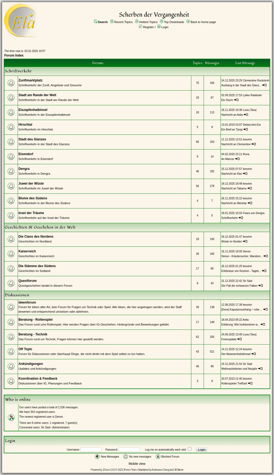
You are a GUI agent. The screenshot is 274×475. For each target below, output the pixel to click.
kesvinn (247, 139)
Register (148, 27)
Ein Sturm (227, 100)
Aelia (246, 319)
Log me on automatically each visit (165, 449)
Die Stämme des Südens (37, 266)
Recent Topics (123, 22)
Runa (246, 154)
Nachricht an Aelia (232, 114)
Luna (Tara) (250, 110)
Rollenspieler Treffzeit (234, 383)
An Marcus (227, 159)
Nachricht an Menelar (234, 203)
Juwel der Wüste (31, 183)
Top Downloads (174, 22)
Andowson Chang (160, 469)
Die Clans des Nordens (36, 236)
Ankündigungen (30, 364)
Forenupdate (229, 339)
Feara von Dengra (254, 213)
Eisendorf (25, 154)
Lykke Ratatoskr (252, 95)
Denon (247, 251)
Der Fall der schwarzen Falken (239, 285)
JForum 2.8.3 (108, 469)
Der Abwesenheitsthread (235, 354)
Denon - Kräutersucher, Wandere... (242, 256)
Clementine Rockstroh (256, 80)
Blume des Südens (32, 198)
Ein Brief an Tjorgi (231, 129)
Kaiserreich (27, 251)
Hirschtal (25, 124)
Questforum (27, 281)
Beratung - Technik (32, 334)
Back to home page (203, 22)
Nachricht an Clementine (236, 144)
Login (165, 27)
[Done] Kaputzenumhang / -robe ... (241, 309)
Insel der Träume (31, 213)
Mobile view (137, 464)
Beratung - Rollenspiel (35, 319)
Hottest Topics (148, 22)
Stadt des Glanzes (32, 139)
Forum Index (14, 55)
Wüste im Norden (231, 241)
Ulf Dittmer (178, 469)
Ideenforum (27, 302)
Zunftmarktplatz (30, 80)
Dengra (23, 169)
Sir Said (247, 280)
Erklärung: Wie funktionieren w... (240, 324)
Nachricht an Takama (233, 188)
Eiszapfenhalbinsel (32, 110)
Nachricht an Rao (231, 173)
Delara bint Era (252, 124)
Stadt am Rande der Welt (37, 95)
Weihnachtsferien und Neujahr (239, 368)
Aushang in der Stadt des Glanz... (241, 85)
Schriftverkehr (229, 217)
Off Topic (25, 349)
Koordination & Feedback (37, 378)
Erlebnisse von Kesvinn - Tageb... (241, 271)
